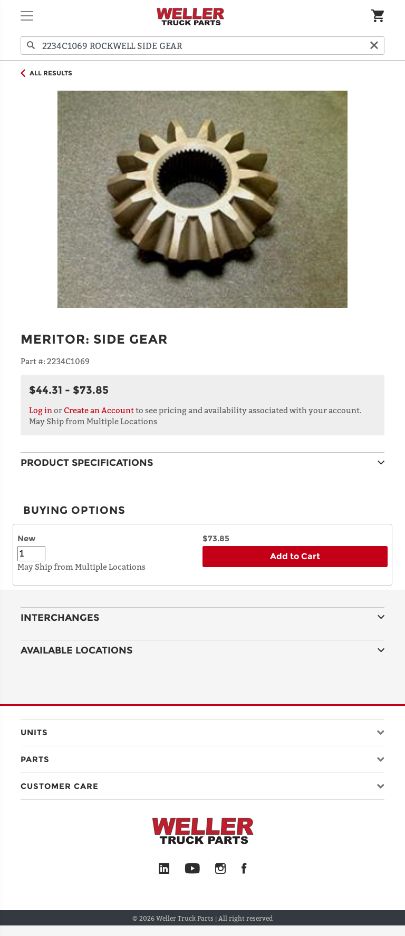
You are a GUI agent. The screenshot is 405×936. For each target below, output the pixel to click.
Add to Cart (295, 556)
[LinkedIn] (164, 869)
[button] (202, 730)
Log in (40, 410)
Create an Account (99, 410)
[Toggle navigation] (27, 16)
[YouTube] (192, 869)
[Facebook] (244, 869)
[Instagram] (220, 869)
